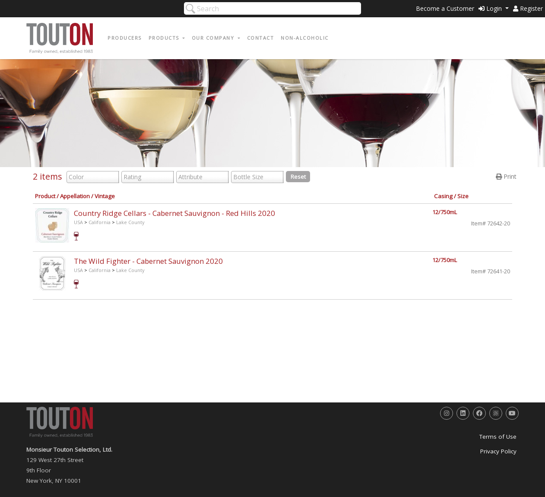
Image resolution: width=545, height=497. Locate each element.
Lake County (130, 222)
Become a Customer (445, 8)
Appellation (75, 196)
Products (165, 38)
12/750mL (444, 212)
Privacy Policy (498, 451)
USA (78, 222)
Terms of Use (497, 436)
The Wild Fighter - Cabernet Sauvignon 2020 (148, 261)
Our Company (214, 38)
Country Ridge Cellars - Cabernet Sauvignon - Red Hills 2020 (174, 213)
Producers (125, 38)
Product (45, 196)
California (100, 222)
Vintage (105, 196)
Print (506, 176)
